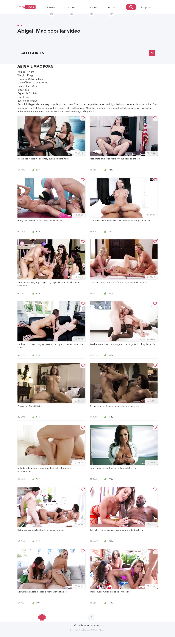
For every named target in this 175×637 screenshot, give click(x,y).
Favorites (111, 7)
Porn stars (91, 7)
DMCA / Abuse (98, 630)
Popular (71, 7)
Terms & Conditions (79, 630)
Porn (26, 7)
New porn (51, 7)
